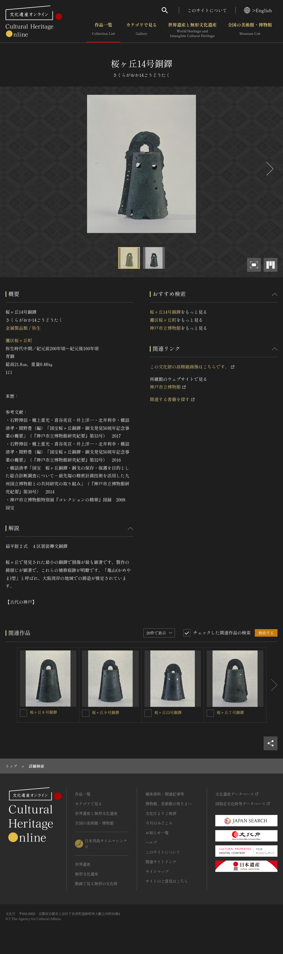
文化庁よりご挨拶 (160, 813)
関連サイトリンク (160, 861)
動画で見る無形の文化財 (96, 883)
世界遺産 (82, 864)
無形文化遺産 (86, 874)
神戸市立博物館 (165, 328)
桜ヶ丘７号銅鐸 (230, 712)
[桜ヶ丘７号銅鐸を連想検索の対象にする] (210, 713)
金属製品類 (17, 328)
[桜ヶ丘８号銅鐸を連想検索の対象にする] (23, 713)
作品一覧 (103, 30)
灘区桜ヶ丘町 (19, 340)
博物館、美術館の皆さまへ (168, 803)
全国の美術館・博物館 (250, 30)
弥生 (36, 328)
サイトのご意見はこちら (166, 881)
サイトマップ (157, 871)
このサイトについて (207, 10)
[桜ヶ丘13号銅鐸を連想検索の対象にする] (148, 713)
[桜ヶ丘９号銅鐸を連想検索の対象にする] (85, 713)
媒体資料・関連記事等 (164, 794)
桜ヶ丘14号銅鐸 (165, 312)
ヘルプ (151, 842)
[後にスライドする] (269, 169)
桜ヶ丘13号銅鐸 (168, 712)
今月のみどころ (158, 823)
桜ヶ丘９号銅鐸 (105, 712)
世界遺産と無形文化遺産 (192, 30)
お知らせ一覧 (157, 832)
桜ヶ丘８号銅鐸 (43, 712)
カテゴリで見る (141, 30)
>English (258, 10)
